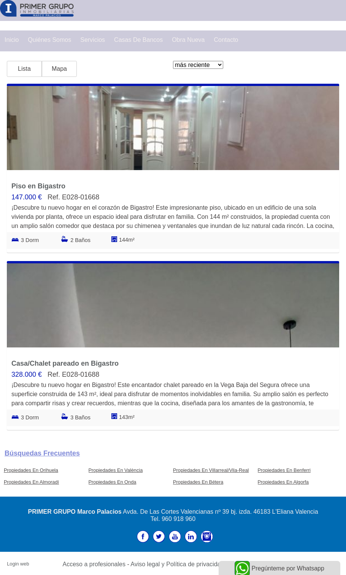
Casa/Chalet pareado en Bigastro (65, 363)
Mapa (59, 68)
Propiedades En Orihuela (31, 470)
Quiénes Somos (49, 40)
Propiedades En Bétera (198, 482)
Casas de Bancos (138, 40)
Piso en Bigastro (38, 186)
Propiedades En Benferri (284, 470)
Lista (24, 68)
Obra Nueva (188, 40)
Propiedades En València (116, 470)
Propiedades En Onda (112, 482)
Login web (18, 564)
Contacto (226, 40)
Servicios (92, 40)
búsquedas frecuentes (42, 453)
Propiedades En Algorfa (283, 482)
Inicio (12, 40)
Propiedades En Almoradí (31, 482)
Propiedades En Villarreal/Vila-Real (211, 470)
